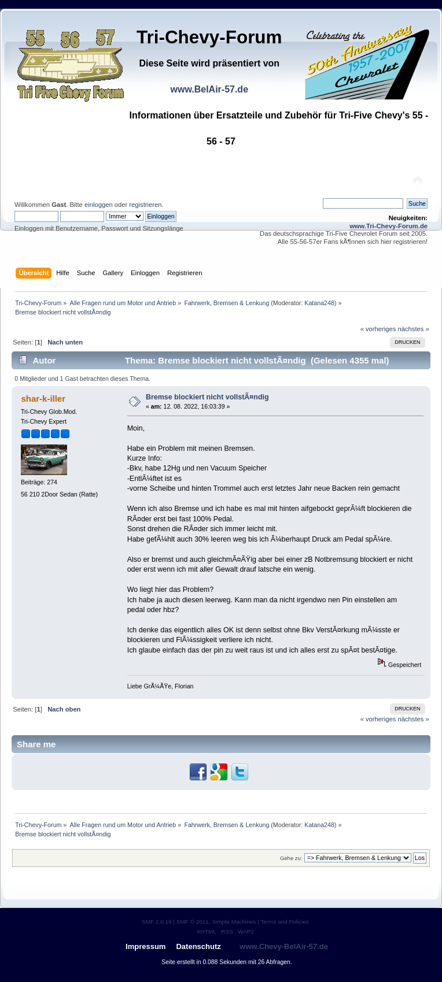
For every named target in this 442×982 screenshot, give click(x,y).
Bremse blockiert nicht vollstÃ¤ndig (207, 397)
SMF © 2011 (192, 921)
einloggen (98, 204)
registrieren (145, 204)
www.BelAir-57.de (209, 89)
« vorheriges (378, 328)
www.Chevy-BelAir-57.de (284, 946)
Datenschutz (198, 946)
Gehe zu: (291, 858)
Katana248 (319, 302)
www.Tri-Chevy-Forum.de (388, 226)
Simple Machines (234, 921)
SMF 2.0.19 (157, 921)
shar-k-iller (43, 398)
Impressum (145, 946)
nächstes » (413, 328)
